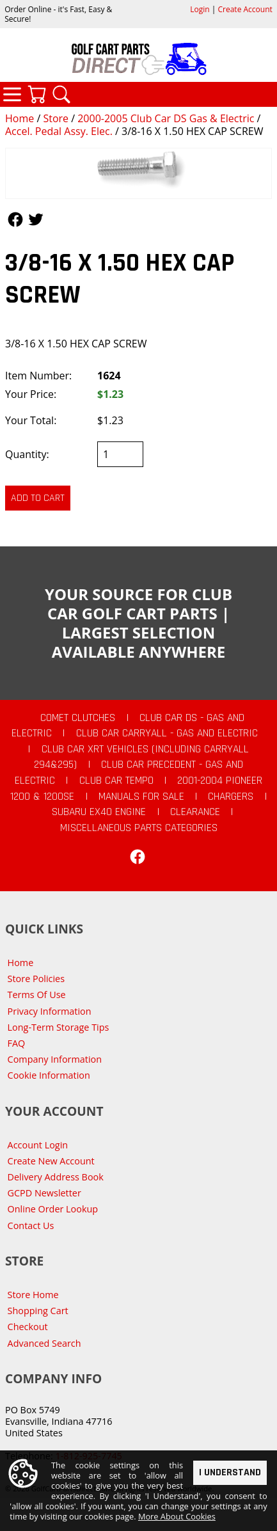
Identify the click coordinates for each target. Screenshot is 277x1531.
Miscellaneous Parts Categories (139, 828)
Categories (12, 94)
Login (199, 9)
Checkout (28, 1327)
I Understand (230, 1475)
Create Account (245, 9)
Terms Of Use (37, 994)
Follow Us (15, 219)
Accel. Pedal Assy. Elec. (59, 131)
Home (19, 118)
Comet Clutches (77, 718)
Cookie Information (49, 1075)
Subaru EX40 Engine (99, 812)
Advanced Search (44, 1343)
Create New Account (51, 1161)
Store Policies (36, 978)
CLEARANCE (195, 812)
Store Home (33, 1295)
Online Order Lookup (53, 1209)
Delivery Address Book (56, 1177)
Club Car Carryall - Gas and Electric (167, 733)
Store (55, 118)
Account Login (38, 1145)
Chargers (230, 796)
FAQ (17, 1043)
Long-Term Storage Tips (58, 1027)
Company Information (55, 1059)
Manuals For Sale (141, 796)
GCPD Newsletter (44, 1193)
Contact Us (31, 1225)
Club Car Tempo (116, 780)
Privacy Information (49, 1011)
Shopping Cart (38, 1311)
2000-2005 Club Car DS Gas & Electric (165, 118)
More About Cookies (177, 1519)
